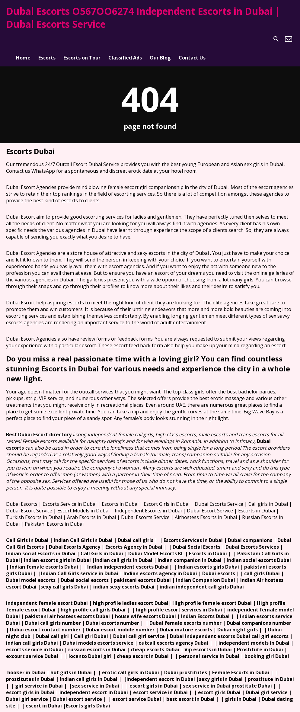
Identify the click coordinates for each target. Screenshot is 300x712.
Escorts (47, 39)
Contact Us (192, 39)
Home (23, 39)
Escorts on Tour (82, 39)
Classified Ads (125, 39)
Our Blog (160, 39)
